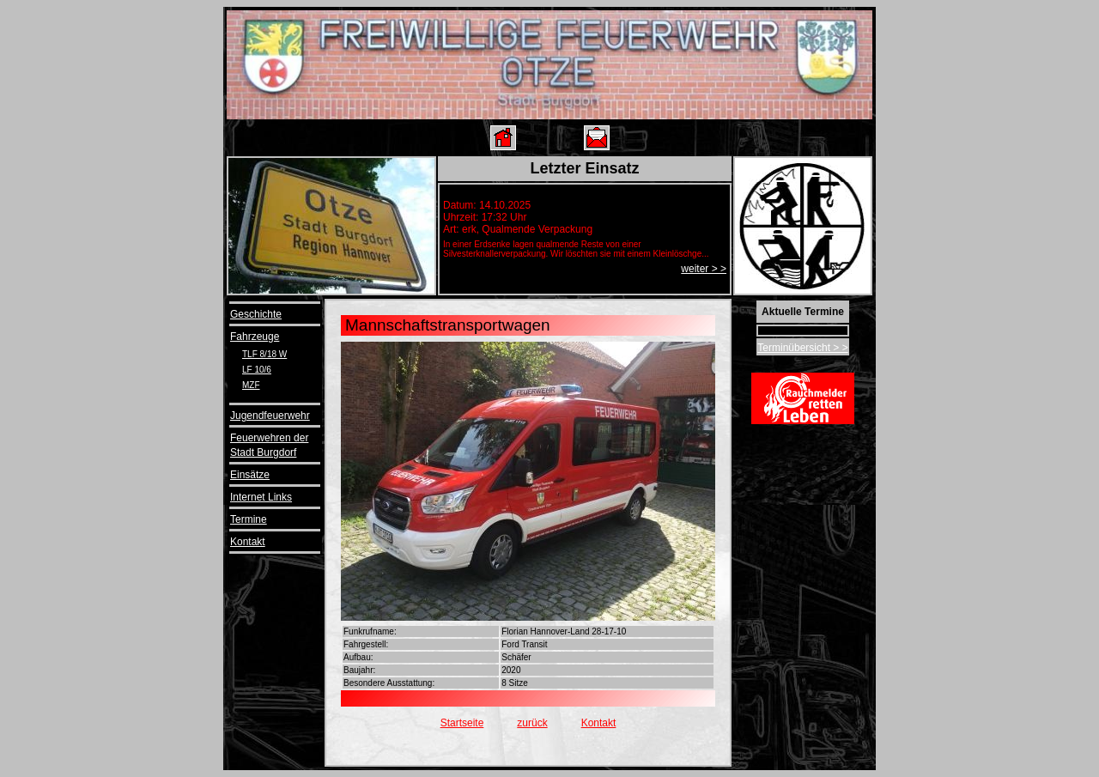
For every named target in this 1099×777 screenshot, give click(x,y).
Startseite (462, 723)
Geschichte (256, 314)
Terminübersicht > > (802, 348)
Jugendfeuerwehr (270, 416)
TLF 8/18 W (264, 354)
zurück (532, 723)
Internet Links (261, 497)
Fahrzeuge (254, 337)
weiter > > (703, 269)
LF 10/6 (256, 369)
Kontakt (247, 542)
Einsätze (250, 475)
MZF (251, 385)
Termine (248, 519)
